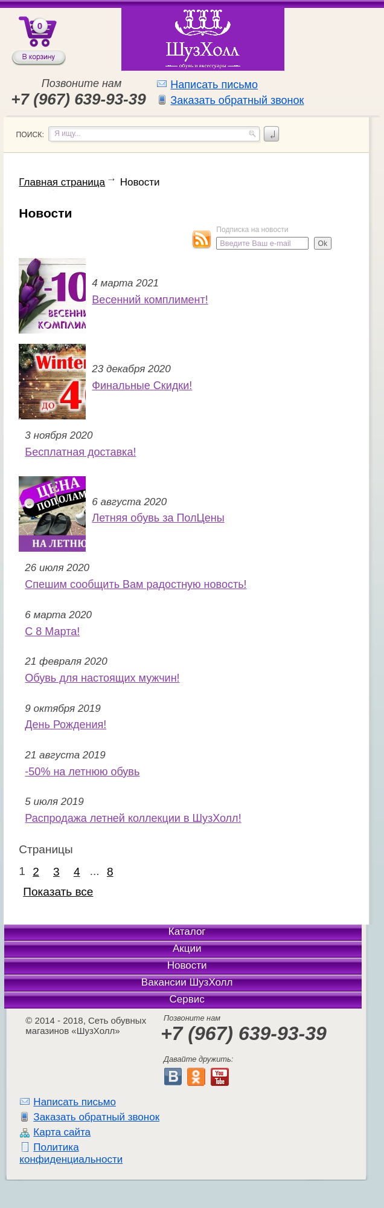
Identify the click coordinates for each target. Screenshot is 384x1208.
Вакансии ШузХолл (187, 982)
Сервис (187, 999)
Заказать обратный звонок (237, 100)
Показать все (58, 891)
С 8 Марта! (52, 631)
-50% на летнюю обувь (82, 772)
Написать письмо (214, 85)
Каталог (187, 931)
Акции (187, 948)
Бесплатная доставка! (80, 452)
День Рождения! (65, 725)
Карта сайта (62, 1132)
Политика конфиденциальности (71, 1153)
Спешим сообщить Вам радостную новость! (135, 584)
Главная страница (62, 182)
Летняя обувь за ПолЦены (158, 518)
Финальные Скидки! (142, 386)
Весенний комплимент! (150, 300)
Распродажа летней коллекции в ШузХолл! (133, 818)
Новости (140, 182)
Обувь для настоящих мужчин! (102, 678)
